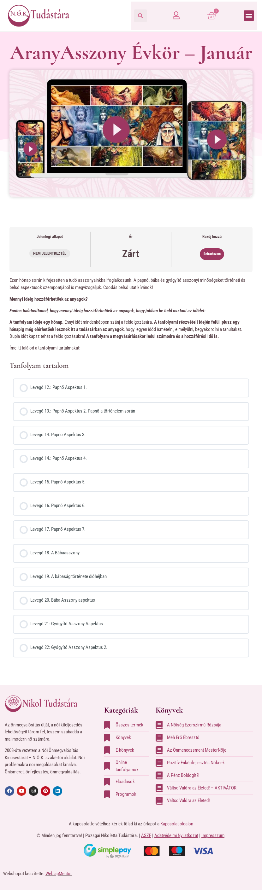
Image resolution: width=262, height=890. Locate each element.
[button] (140, 15)
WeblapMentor (58, 873)
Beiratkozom (212, 254)
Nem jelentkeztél (49, 253)
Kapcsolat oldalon (176, 824)
